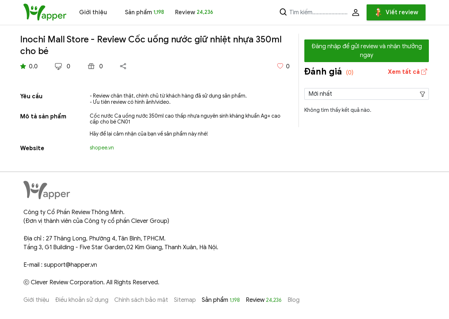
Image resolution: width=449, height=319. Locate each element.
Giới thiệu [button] (93, 12)
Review (194, 12)
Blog (293, 300)
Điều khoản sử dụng (81, 300)
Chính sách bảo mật (141, 300)
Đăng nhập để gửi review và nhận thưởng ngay (366, 51)
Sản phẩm (144, 12)
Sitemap (185, 300)
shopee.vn (102, 148)
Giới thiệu (36, 300)
